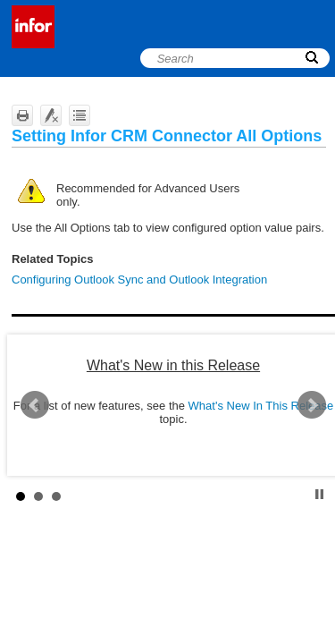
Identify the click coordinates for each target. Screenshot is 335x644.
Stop (319, 494)
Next (311, 405)
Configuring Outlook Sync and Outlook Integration (139, 279)
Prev (35, 405)
